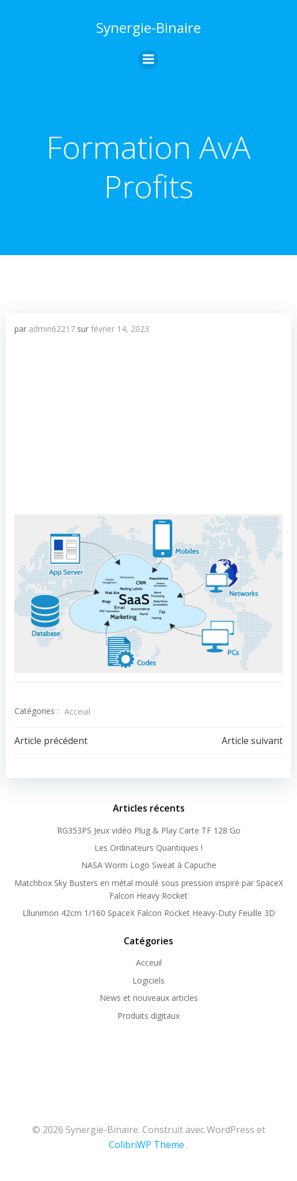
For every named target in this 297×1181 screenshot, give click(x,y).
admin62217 (52, 328)
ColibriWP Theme (146, 1144)
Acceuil (77, 711)
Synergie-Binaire (148, 27)
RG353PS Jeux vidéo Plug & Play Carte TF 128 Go (149, 830)
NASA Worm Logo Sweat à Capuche (148, 864)
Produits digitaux (148, 1015)
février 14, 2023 (120, 328)
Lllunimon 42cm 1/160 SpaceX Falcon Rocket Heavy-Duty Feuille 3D (148, 912)
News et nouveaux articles (149, 997)
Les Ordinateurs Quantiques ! (148, 847)
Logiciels (148, 980)
